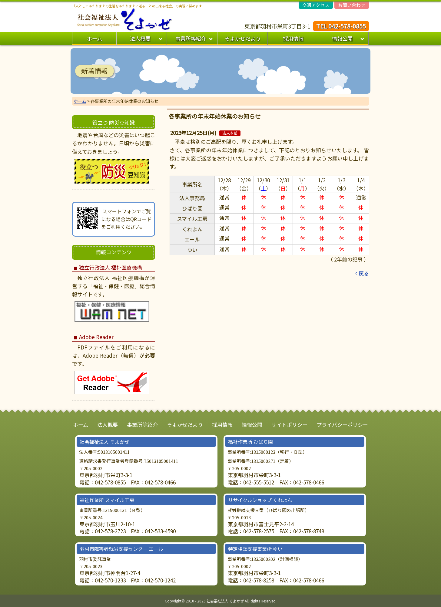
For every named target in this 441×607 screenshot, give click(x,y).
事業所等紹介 (190, 38)
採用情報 (293, 38)
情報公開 (342, 38)
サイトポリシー (289, 424)
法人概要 (140, 38)
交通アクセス (315, 5)
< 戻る (361, 273)
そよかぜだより (243, 38)
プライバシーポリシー (342, 424)
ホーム (94, 38)
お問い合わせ (351, 5)
